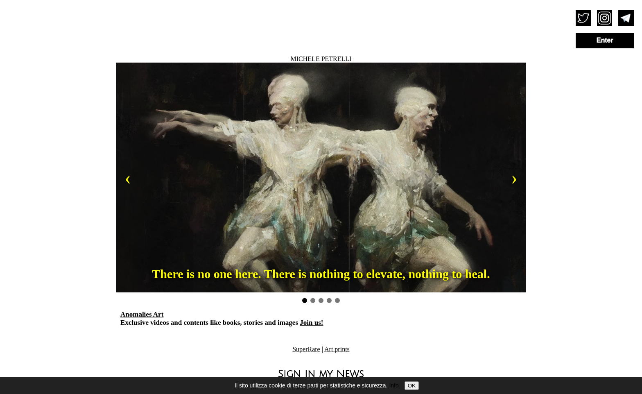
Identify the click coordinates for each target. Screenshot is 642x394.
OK (412, 386)
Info (393, 385)
